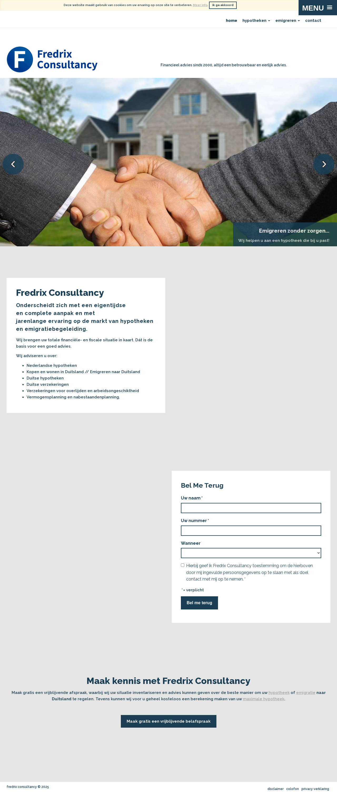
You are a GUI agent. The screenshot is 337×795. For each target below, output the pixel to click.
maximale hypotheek (263, 699)
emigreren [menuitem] (287, 20)
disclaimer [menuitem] (275, 789)
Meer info (200, 5)
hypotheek (279, 692)
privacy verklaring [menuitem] (315, 789)
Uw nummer (195, 520)
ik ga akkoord (223, 5)
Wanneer (191, 543)
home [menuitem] (231, 20)
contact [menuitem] (313, 20)
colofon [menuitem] (292, 789)
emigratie (305, 692)
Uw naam (191, 498)
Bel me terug (199, 603)
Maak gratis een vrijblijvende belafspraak (169, 721)
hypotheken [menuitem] (256, 20)
